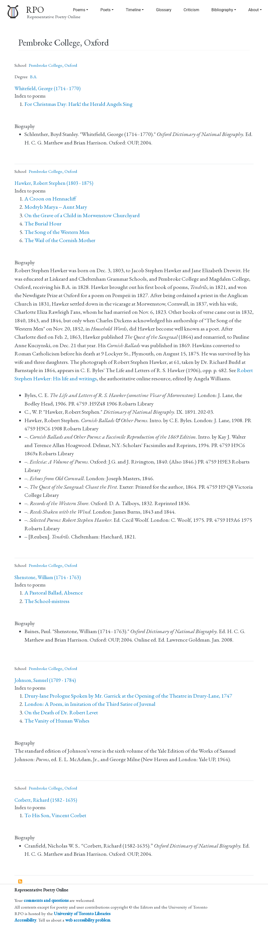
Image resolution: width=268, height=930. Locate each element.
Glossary (163, 9)
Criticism (191, 9)
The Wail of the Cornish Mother (59, 240)
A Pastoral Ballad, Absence (53, 592)
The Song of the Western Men (56, 232)
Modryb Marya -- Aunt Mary (55, 206)
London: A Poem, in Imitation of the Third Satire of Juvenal (89, 704)
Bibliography (222, 9)
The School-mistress (46, 601)
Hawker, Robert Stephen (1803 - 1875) (53, 183)
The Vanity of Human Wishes (56, 720)
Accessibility (25, 920)
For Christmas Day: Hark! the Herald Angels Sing (78, 104)
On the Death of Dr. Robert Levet (61, 712)
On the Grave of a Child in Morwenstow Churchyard (82, 215)
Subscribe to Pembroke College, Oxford (20, 881)
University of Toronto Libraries (82, 913)
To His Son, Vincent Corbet (55, 815)
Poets (105, 9)
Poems (79, 9)
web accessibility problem (87, 920)
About (253, 9)
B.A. (33, 76)
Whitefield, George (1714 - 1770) (47, 88)
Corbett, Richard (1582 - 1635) (45, 800)
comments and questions (46, 900)
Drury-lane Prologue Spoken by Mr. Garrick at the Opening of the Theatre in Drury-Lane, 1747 (128, 695)
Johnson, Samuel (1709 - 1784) (45, 680)
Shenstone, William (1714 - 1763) (47, 577)
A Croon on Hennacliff (50, 198)
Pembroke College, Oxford (53, 65)
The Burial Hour (43, 223)
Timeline (133, 9)
